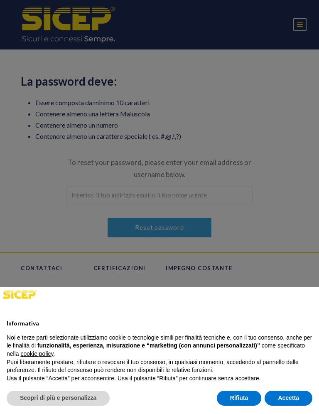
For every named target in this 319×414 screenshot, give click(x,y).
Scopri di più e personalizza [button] (58, 397)
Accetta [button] (288, 397)
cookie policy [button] (36, 353)
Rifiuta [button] (239, 397)
